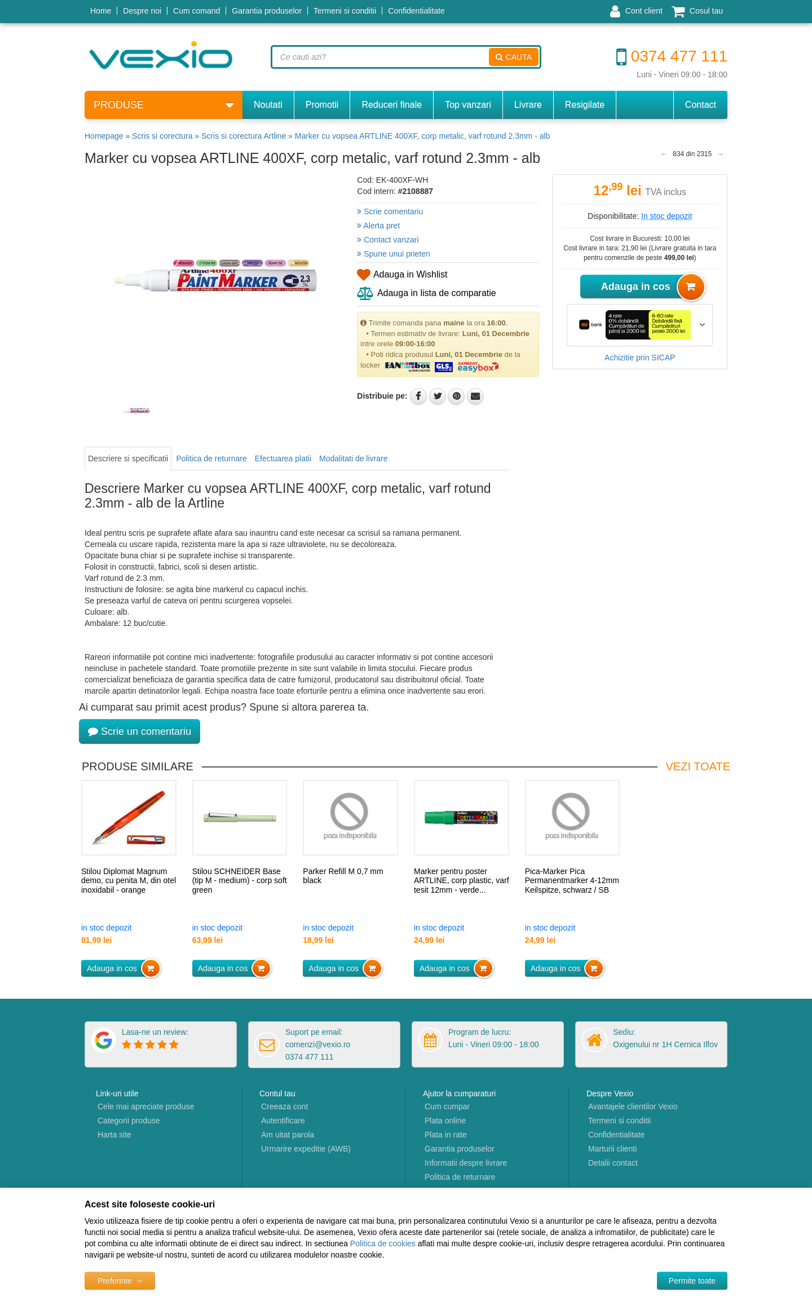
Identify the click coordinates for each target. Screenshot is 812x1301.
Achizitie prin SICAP (639, 357)
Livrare (528, 104)
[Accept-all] (692, 1281)
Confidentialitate (416, 11)
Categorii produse (129, 1120)
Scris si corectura (162, 135)
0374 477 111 (671, 56)
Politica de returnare (460, 1176)
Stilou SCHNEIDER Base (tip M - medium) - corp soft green (239, 881)
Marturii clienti (612, 1148)
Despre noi (142, 11)
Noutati (268, 104)
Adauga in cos (650, 286)
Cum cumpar (447, 1106)
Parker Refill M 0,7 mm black (343, 876)
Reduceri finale (391, 104)
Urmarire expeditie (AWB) (306, 1148)
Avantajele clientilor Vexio (633, 1106)
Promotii (322, 104)
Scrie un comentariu (139, 731)
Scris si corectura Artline (243, 135)
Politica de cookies (383, 1243)
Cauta (514, 56)
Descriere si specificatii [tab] (128, 458)
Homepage (104, 135)
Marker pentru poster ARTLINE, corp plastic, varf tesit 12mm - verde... (461, 881)
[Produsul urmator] (720, 154)
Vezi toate (698, 766)
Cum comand (196, 11)
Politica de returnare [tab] (211, 458)
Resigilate (584, 104)
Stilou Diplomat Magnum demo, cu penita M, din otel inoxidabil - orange (128, 881)
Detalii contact (613, 1162)
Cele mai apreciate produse (146, 1106)
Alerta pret (378, 225)
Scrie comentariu (390, 211)
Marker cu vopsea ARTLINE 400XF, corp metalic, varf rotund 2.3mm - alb (422, 135)
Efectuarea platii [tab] (283, 458)
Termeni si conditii (345, 11)
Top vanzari (468, 104)
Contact (700, 104)
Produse (163, 105)
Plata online (445, 1120)
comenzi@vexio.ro (317, 1044)
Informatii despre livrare (466, 1162)
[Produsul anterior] (663, 154)
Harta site (114, 1134)
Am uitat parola (287, 1134)
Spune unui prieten (393, 253)
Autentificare (283, 1120)
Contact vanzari (387, 239)
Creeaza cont (284, 1106)
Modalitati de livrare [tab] (353, 458)
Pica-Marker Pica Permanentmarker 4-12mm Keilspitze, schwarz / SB (572, 881)
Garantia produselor (267, 11)
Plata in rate (446, 1134)
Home (100, 11)
